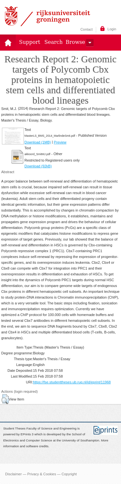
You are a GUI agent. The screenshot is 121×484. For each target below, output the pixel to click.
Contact (86, 29)
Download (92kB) (38, 166)
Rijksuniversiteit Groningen (47, 16)
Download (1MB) (38, 142)
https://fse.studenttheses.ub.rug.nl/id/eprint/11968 (72, 382)
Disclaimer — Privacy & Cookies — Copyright (41, 474)
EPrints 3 (27, 434)
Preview (60, 142)
